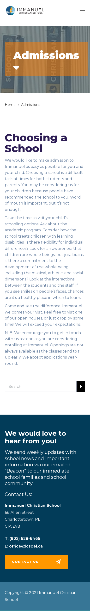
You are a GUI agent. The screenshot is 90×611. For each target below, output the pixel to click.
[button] (36, 562)
